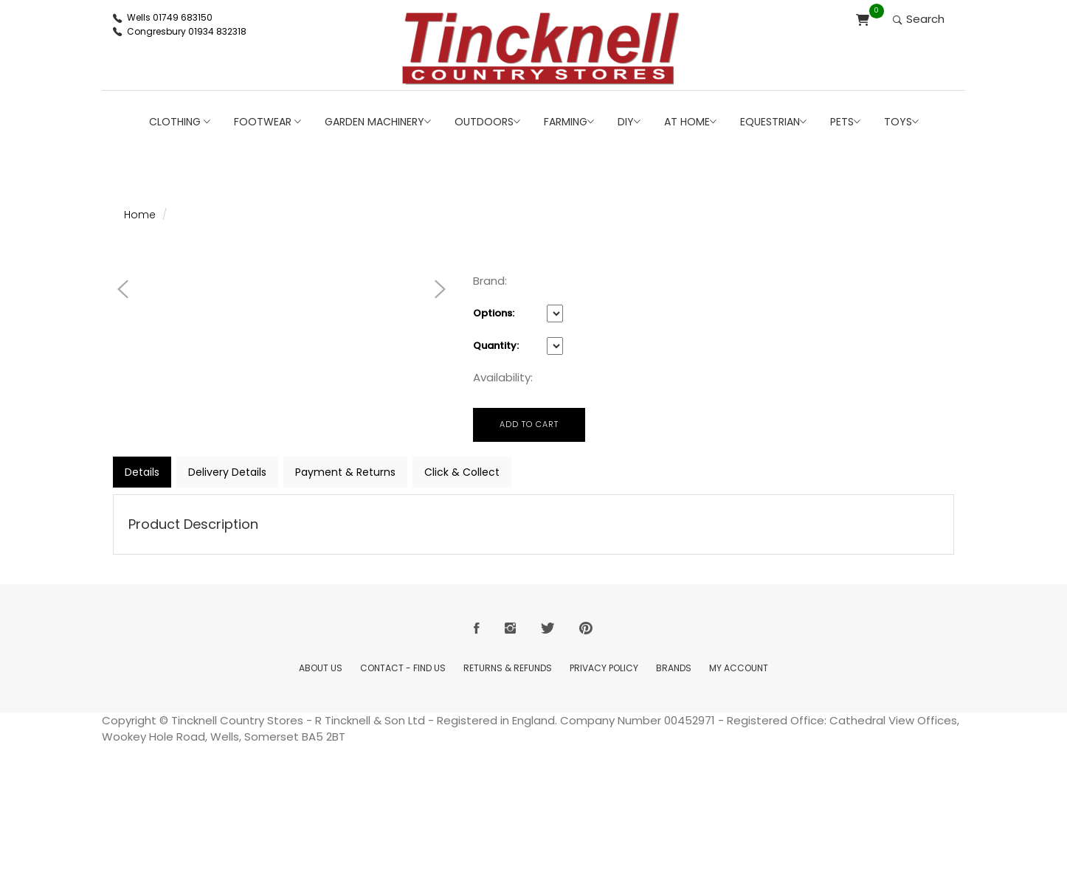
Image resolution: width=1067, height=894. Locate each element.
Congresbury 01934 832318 (186, 31)
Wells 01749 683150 (170, 17)
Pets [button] (845, 121)
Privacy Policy (604, 668)
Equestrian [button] (773, 121)
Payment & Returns (345, 472)
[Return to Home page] (541, 48)
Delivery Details (227, 472)
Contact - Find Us (403, 668)
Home (140, 214)
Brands (673, 668)
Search (919, 19)
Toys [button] (901, 121)
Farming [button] (569, 121)
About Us (320, 668)
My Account (738, 668)
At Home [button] (690, 121)
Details (142, 472)
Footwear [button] (267, 121)
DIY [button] (629, 121)
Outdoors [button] (487, 121)
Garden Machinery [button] (378, 121)
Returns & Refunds (507, 668)
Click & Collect (462, 472)
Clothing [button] (179, 121)
